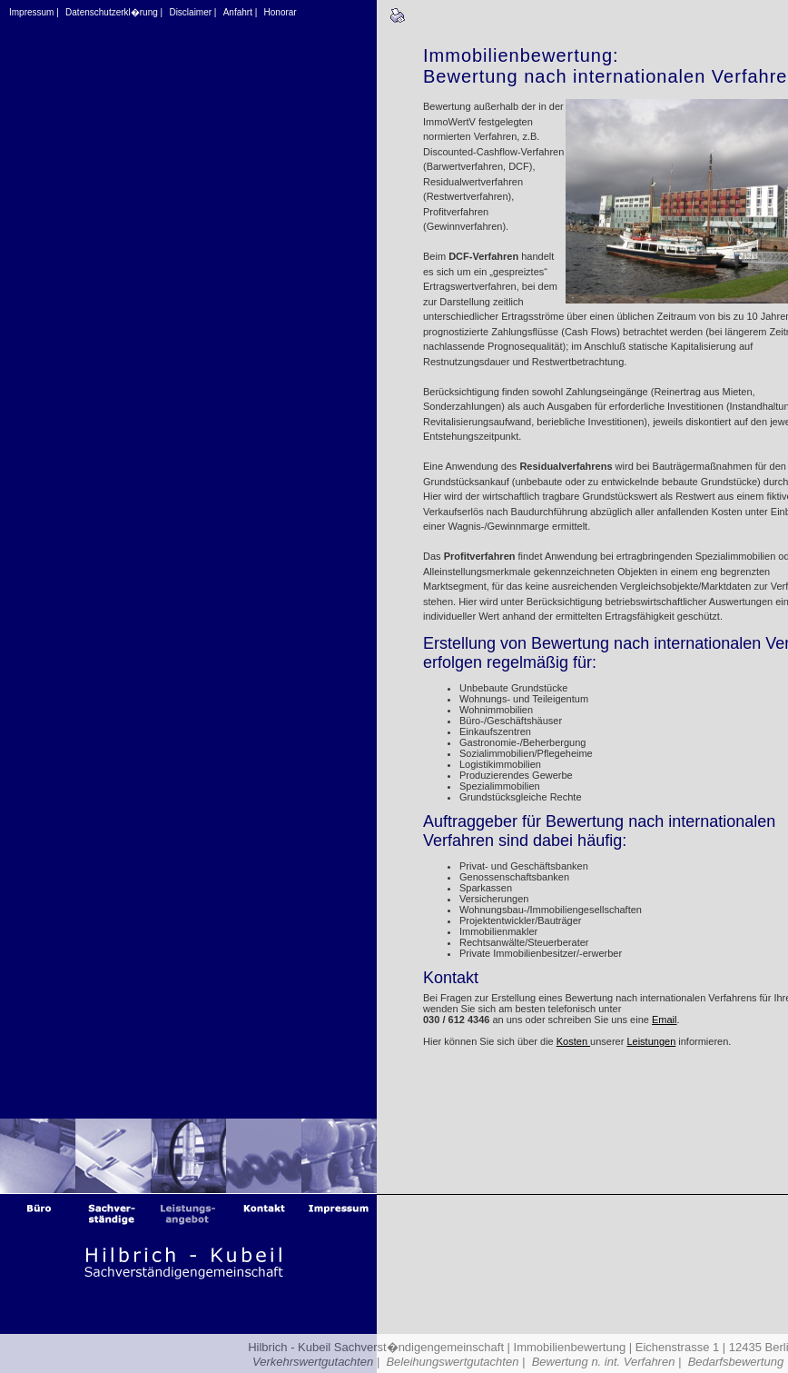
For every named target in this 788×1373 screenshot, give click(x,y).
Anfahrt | (240, 12)
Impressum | (34, 12)
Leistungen (650, 1041)
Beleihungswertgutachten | (455, 1361)
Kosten (573, 1041)
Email (664, 1019)
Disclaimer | (192, 12)
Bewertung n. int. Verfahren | (607, 1361)
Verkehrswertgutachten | (315, 1361)
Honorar (280, 12)
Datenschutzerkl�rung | (114, 12)
